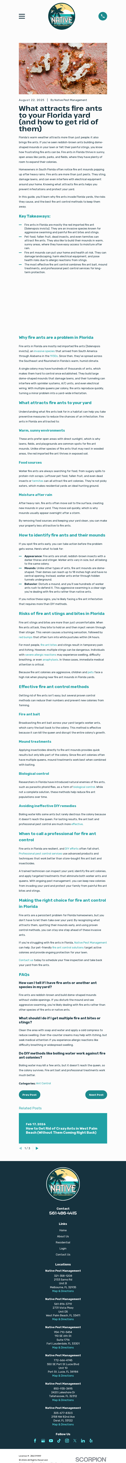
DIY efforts (72, 848)
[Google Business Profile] (43, 1441)
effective (77, 824)
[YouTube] (51, 1441)
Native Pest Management (90, 942)
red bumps (25, 637)
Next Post (96, 1095)
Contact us (26, 960)
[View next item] (37, 1148)
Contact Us (63, 1254)
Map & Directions (63, 1291)
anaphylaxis (50, 659)
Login (63, 1248)
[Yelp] (91, 1441)
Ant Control (43, 1083)
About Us (63, 1236)
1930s (54, 356)
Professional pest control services (40, 853)
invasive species (44, 351)
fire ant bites (49, 644)
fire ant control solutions (68, 947)
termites (37, 480)
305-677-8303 (63, 1413)
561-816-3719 (63, 1304)
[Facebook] (35, 1441)
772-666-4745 (63, 1360)
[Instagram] (67, 1441)
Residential (63, 1242)
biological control (84, 787)
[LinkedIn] (83, 1441)
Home (63, 1230)
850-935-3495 (63, 1388)
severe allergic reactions (40, 654)
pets (91, 672)
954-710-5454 (63, 1332)
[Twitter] (75, 1441)
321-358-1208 (63, 1275)
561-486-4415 (63, 1213)
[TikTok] (59, 1441)
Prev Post (29, 1095)
